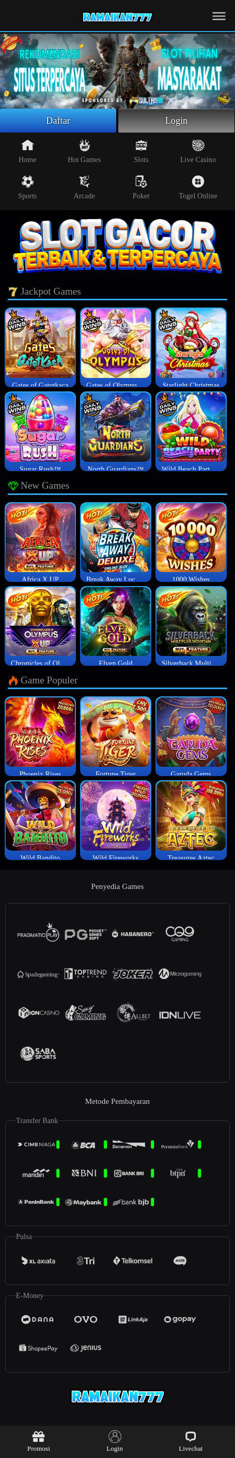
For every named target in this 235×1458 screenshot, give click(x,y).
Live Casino (198, 151)
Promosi (38, 1441)
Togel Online (198, 187)
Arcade (84, 187)
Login (176, 120)
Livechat (190, 1441)
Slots (141, 151)
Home (28, 151)
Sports (27, 187)
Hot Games (84, 151)
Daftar (58, 120)
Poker (141, 187)
